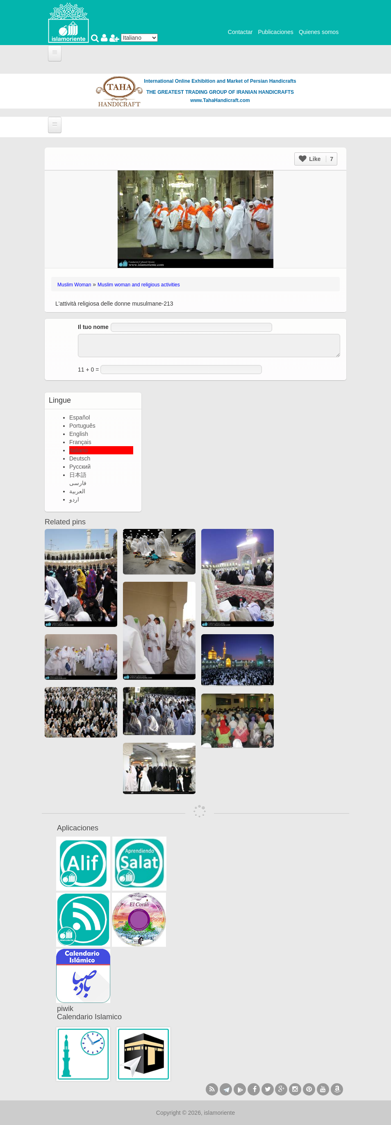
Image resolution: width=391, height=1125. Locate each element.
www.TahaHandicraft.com (220, 100)
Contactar (240, 32)
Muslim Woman (74, 285)
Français (80, 442)
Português (82, 425)
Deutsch (79, 458)
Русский (80, 466)
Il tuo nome (93, 327)
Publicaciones (275, 32)
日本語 (77, 475)
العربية (77, 491)
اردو (74, 499)
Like (316, 159)
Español (79, 417)
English (78, 434)
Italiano (78, 450)
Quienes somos (319, 32)
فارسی (77, 483)
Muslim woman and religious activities (139, 285)
